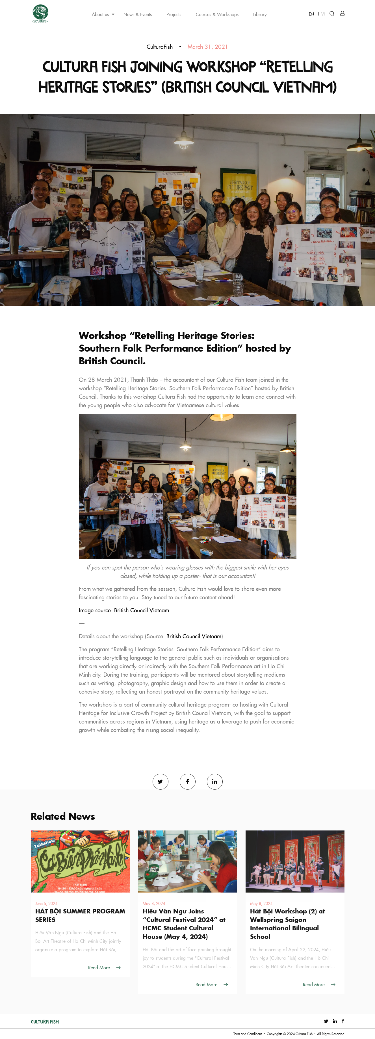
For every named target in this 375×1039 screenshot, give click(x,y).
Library (260, 14)
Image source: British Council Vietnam (124, 610)
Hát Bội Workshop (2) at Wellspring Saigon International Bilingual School (287, 924)
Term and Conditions (247, 1033)
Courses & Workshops (217, 14)
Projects (173, 14)
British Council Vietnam (193, 636)
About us (100, 14)
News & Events (137, 14)
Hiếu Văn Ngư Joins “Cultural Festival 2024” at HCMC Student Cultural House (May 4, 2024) (184, 924)
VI (323, 14)
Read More (99, 967)
